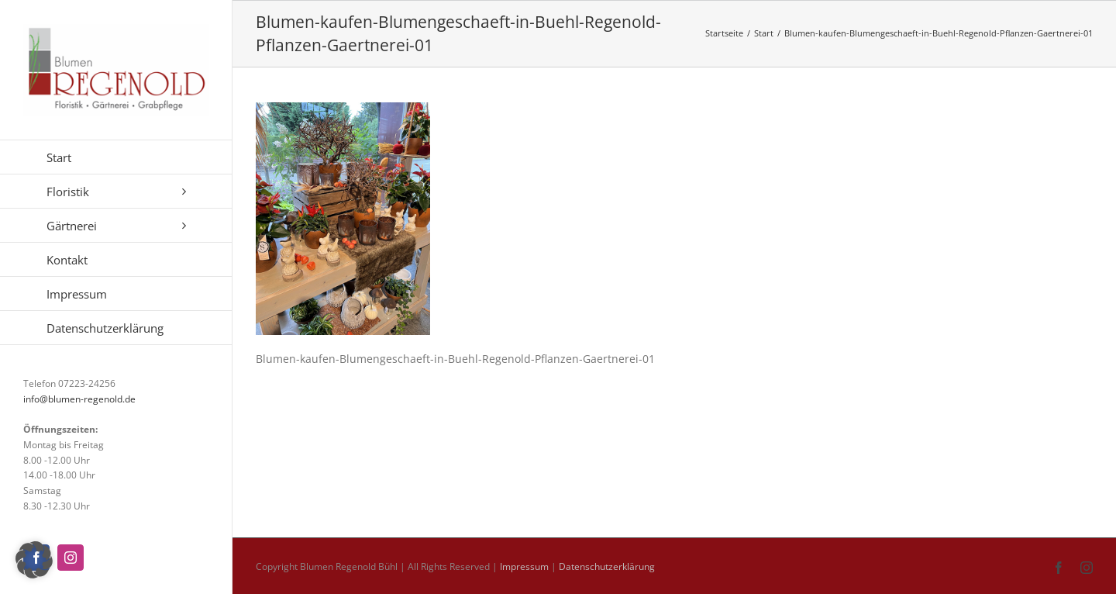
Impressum (524, 566)
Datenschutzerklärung (607, 566)
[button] (34, 560)
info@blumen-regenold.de (79, 399)
